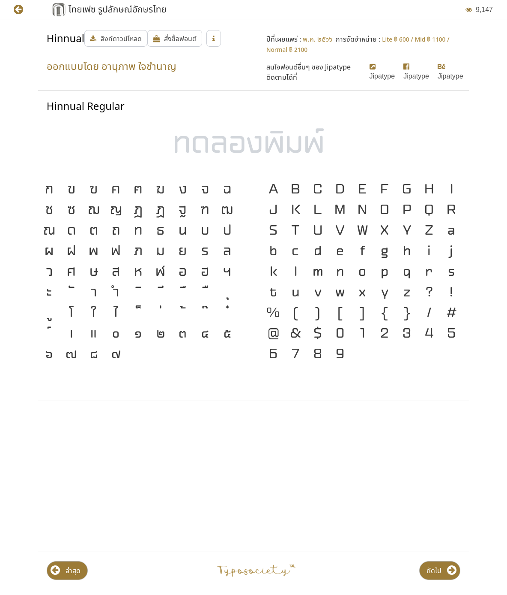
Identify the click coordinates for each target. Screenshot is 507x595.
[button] (24, 9)
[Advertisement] (144, 477)
